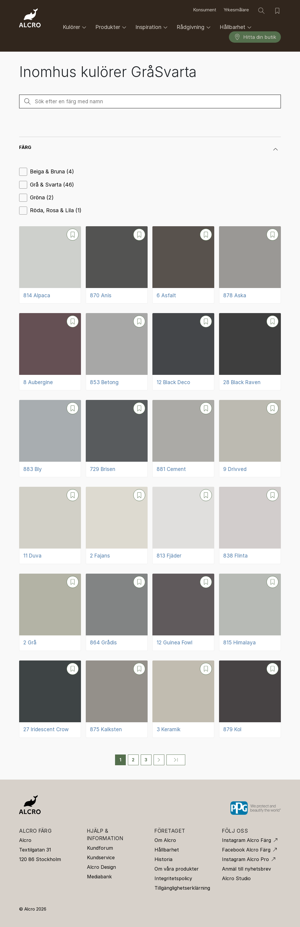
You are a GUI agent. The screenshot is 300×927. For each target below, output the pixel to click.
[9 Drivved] (250, 438)
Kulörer (75, 27)
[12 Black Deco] (183, 351)
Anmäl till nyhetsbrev (246, 869)
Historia (163, 859)
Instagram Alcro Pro (245, 859)
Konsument (204, 10)
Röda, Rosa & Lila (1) (56, 210)
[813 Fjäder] (183, 525)
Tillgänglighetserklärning (182, 888)
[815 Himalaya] (250, 612)
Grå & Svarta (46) (52, 184)
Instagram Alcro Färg (246, 840)
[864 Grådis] (117, 612)
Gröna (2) (42, 197)
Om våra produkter (176, 869)
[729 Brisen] (117, 438)
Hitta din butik (255, 37)
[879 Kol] (250, 699)
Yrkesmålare (236, 10)
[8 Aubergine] (50, 351)
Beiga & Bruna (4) (52, 171)
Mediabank (99, 877)
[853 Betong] (117, 351)
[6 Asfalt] (183, 265)
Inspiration (152, 27)
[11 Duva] (50, 525)
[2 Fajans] (117, 525)
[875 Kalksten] (117, 699)
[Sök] (261, 10)
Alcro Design (101, 867)
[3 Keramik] (183, 699)
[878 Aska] (250, 265)
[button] (150, 147)
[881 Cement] (183, 438)
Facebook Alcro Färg (246, 850)
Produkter (111, 27)
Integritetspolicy (173, 878)
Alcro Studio (236, 878)
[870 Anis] (117, 265)
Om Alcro (165, 840)
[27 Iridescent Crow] (50, 699)
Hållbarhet (236, 27)
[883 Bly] (50, 438)
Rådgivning (194, 27)
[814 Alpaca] (50, 265)
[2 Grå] (50, 612)
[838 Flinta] (250, 525)
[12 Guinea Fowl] (183, 612)
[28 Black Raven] (250, 351)
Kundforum (100, 848)
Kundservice (101, 857)
